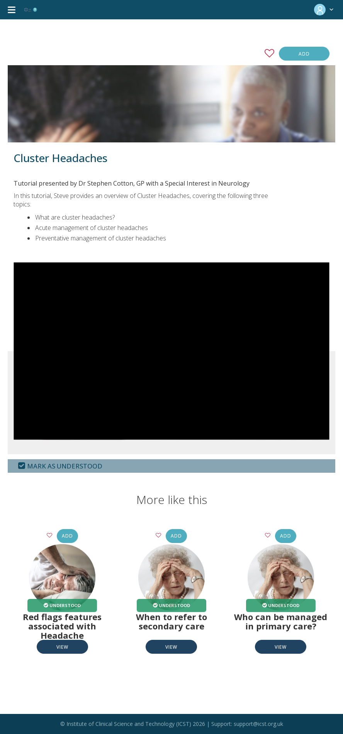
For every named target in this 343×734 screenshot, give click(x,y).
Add (304, 54)
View (62, 647)
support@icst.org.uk (258, 723)
